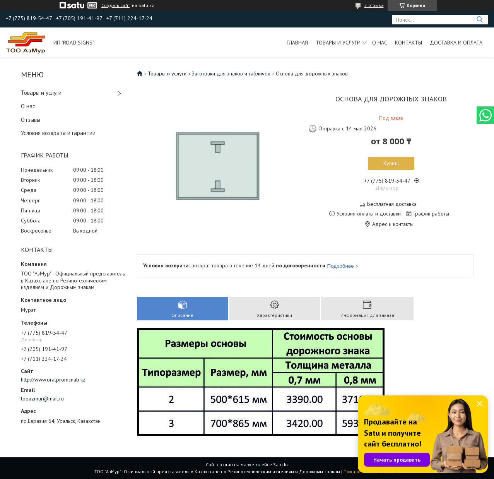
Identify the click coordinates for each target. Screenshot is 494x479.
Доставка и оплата (456, 42)
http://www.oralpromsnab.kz (53, 379)
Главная (297, 42)
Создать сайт (115, 5)
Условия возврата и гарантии (58, 133)
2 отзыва (374, 5)
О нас (379, 42)
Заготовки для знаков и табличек (231, 73)
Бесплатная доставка (392, 204)
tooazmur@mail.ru (42, 398)
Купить (391, 163)
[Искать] (479, 19)
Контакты (408, 42)
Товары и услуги (338, 42)
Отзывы (30, 119)
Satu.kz (281, 464)
